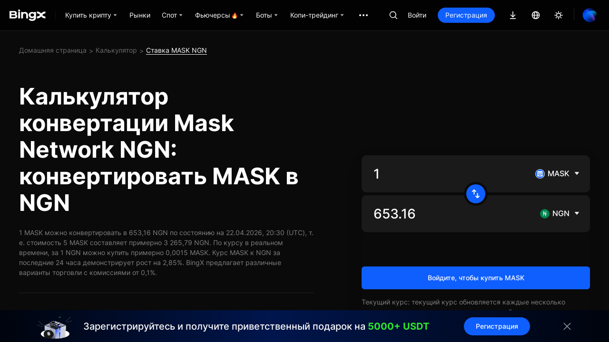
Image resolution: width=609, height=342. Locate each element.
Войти (417, 15)
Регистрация (466, 15)
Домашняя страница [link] (53, 50)
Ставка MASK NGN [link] (176, 50)
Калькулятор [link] (116, 50)
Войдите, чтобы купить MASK (476, 278)
